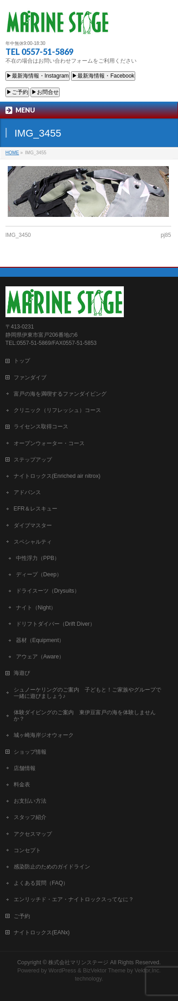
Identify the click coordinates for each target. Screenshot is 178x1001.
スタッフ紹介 (30, 817)
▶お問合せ (45, 92)
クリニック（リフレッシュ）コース (57, 410)
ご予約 (22, 916)
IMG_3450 (18, 235)
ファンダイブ (30, 377)
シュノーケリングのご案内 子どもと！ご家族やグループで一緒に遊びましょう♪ (87, 692)
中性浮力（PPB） (38, 557)
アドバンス (27, 492)
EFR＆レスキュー (36, 508)
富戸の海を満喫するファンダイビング (60, 393)
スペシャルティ (33, 541)
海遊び (22, 672)
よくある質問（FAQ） (41, 882)
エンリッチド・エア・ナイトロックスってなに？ (74, 899)
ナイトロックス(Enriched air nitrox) (57, 475)
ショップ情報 (30, 751)
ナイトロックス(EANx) (42, 932)
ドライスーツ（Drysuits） (48, 590)
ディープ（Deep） (39, 574)
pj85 (166, 235)
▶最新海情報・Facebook (103, 76)
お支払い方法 (30, 800)
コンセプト (27, 850)
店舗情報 (25, 768)
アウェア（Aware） (40, 656)
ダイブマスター (33, 525)
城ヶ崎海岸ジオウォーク (44, 734)
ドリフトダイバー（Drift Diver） (55, 623)
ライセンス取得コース (41, 426)
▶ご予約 (17, 92)
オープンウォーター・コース (49, 443)
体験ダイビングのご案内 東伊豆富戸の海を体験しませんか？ (85, 715)
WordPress (62, 970)
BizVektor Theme (104, 970)
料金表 (22, 784)
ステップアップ (33, 459)
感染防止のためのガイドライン (52, 866)
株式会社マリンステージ (78, 962)
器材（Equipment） (40, 640)
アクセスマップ (33, 833)
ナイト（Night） (36, 607)
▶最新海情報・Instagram (37, 76)
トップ (22, 360)
